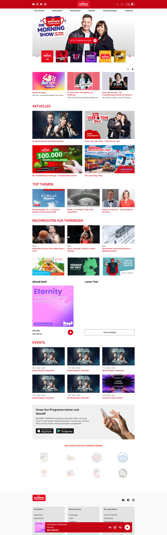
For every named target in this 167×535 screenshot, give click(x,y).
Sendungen (73, 515)
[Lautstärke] (110, 527)
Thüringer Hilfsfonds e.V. (113, 522)
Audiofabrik (108, 518)
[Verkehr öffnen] (45, 4)
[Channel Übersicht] (115, 527)
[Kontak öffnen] (118, 4)
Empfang (72, 522)
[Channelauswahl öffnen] (122, 4)
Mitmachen (57, 10)
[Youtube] (123, 500)
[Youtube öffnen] (33, 4)
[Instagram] (133, 500)
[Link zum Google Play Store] (65, 431)
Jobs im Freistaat (111, 515)
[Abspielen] (127, 527)
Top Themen (39, 10)
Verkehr (91, 10)
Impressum (38, 515)
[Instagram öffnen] (37, 4)
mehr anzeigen (109, 332)
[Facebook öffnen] (41, 4)
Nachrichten (75, 10)
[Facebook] (128, 500)
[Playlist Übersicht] (120, 527)
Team (71, 518)
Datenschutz (39, 518)
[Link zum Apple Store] (45, 431)
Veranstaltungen (110, 10)
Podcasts (129, 10)
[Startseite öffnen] (83, 4)
